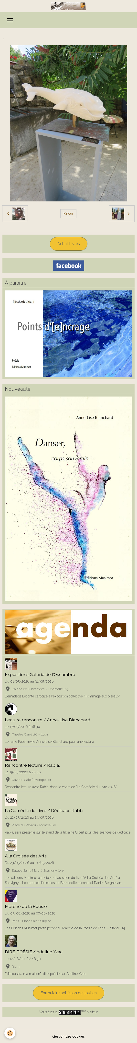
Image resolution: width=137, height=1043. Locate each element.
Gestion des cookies (68, 1036)
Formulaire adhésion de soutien (69, 993)
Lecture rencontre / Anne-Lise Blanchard (47, 719)
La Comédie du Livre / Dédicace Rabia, (44, 810)
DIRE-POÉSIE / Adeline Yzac (34, 951)
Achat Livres (68, 243)
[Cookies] (9, 1033)
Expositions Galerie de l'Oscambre (40, 674)
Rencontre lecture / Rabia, (32, 765)
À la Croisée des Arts (26, 855)
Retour (68, 213)
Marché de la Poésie (26, 906)
